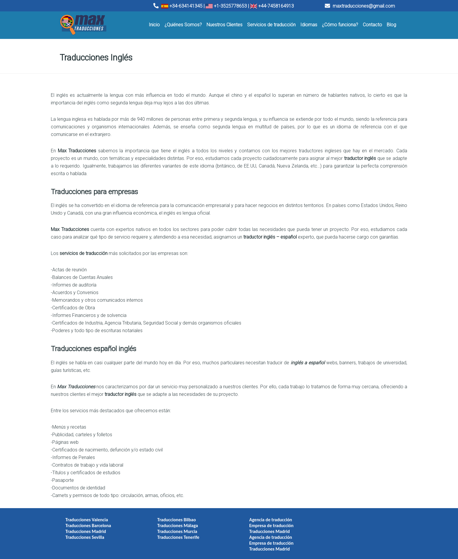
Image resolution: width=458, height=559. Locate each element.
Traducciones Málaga (175, 522)
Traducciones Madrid (85, 527)
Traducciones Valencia (86, 516)
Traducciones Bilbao (174, 516)
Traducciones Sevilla (84, 533)
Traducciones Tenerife (176, 533)
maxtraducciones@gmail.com (360, 6)
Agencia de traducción (265, 516)
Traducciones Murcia (175, 527)
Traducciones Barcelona (88, 522)
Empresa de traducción (266, 522)
